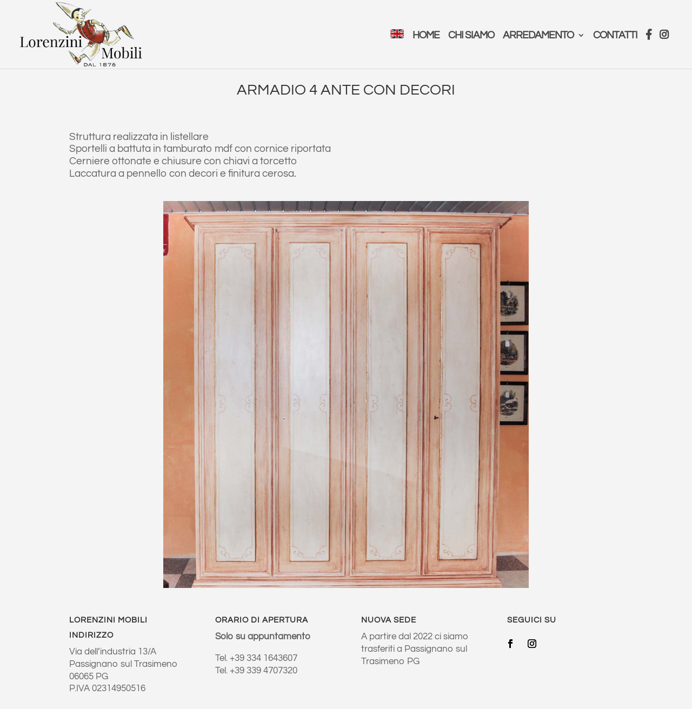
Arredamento (538, 36)
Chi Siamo (471, 36)
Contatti (615, 36)
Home (426, 36)
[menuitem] (397, 48)
